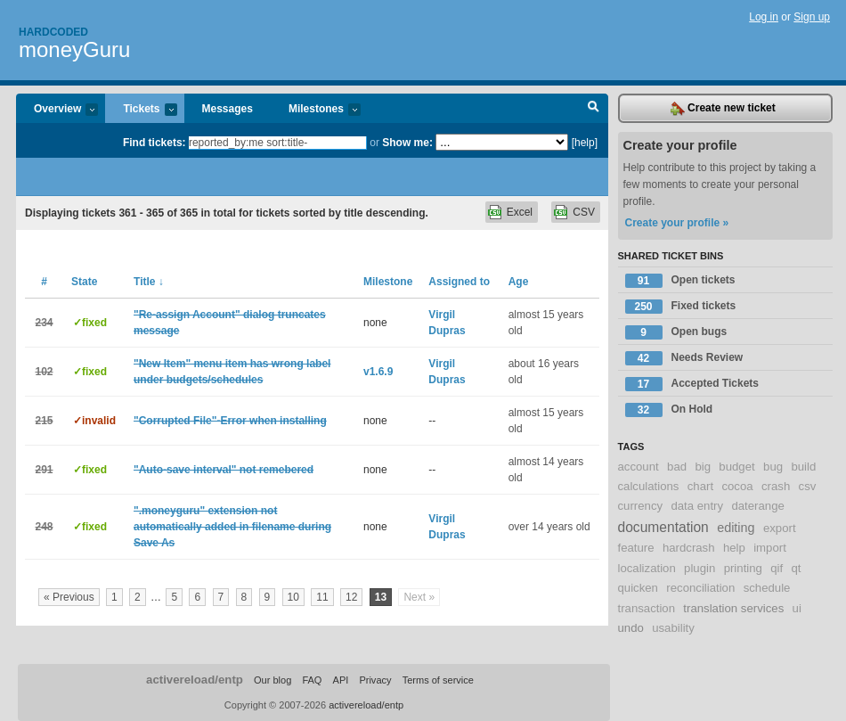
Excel (520, 212)
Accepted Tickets (692, 384)
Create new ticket (723, 109)
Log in (763, 17)
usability (673, 628)
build (803, 466)
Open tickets (680, 281)
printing (743, 568)
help (734, 547)
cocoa (736, 486)
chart (700, 486)
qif (776, 568)
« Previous (69, 597)
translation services (733, 608)
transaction (647, 608)
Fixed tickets (680, 306)
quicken (638, 587)
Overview (57, 110)
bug (773, 466)
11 (322, 597)
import (769, 547)
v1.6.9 (378, 371)
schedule (767, 587)
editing (735, 527)
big (703, 466)
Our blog (272, 680)
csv (808, 486)
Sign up (811, 17)
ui (797, 608)
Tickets (140, 110)
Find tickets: (154, 142)
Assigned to (459, 281)
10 (293, 597)
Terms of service (438, 680)
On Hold (669, 410)
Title (149, 281)
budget (736, 466)
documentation (663, 527)
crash (775, 486)
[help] (585, 142)
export (779, 528)
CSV (584, 212)
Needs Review (684, 358)
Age (518, 281)
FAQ (311, 680)
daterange (757, 505)
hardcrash (689, 547)
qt (796, 568)
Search (593, 109)
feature (636, 547)
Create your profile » (677, 223)
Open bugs (676, 332)
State (84, 281)
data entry (697, 505)
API (341, 680)
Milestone (387, 281)
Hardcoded (53, 32)
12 (351, 597)
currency (640, 505)
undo (631, 628)
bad (677, 466)
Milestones (316, 110)
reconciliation (700, 587)
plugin (699, 568)
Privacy (375, 680)
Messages (227, 108)
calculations (648, 486)
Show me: (407, 142)
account (638, 466)
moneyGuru (74, 49)
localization (647, 568)
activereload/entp (194, 679)
